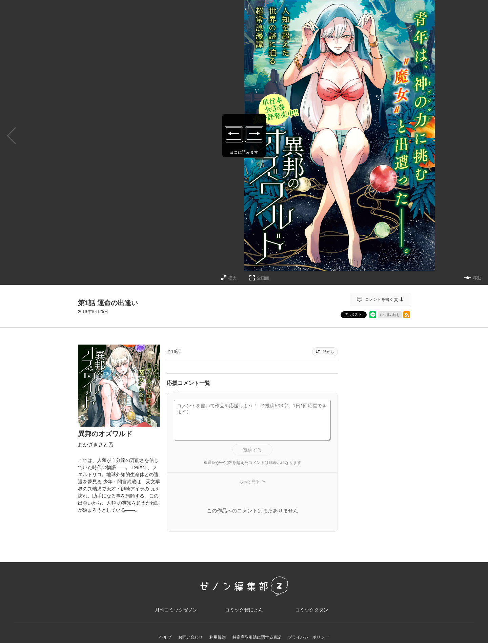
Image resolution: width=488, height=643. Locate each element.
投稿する (252, 449)
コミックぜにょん (244, 609)
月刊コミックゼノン (176, 609)
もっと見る (249, 481)
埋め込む (392, 315)
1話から (327, 352)
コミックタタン (311, 609)
